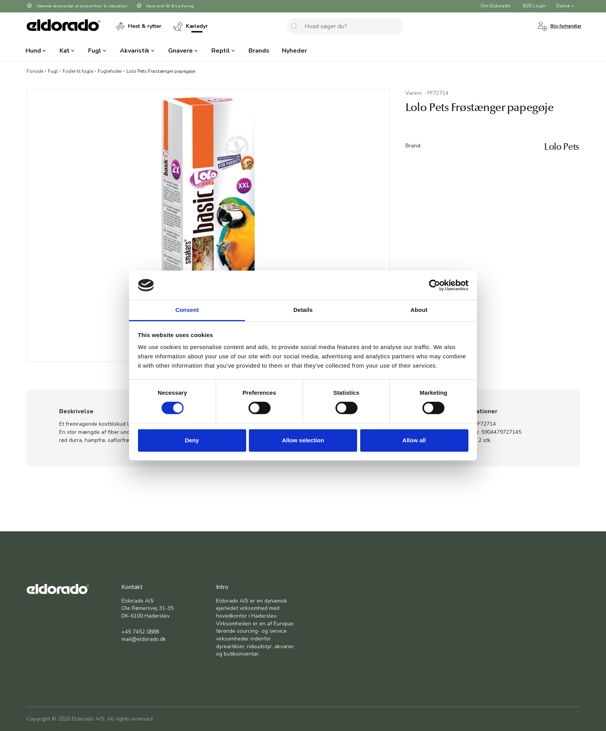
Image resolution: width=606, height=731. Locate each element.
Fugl (53, 71)
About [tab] (418, 310)
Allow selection (303, 440)
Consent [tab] (187, 310)
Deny (192, 440)
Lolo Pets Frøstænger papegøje (160, 71)
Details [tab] (303, 310)
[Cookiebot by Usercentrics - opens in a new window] (434, 285)
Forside (35, 71)
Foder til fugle (78, 71)
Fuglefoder (110, 71)
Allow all (414, 440)
